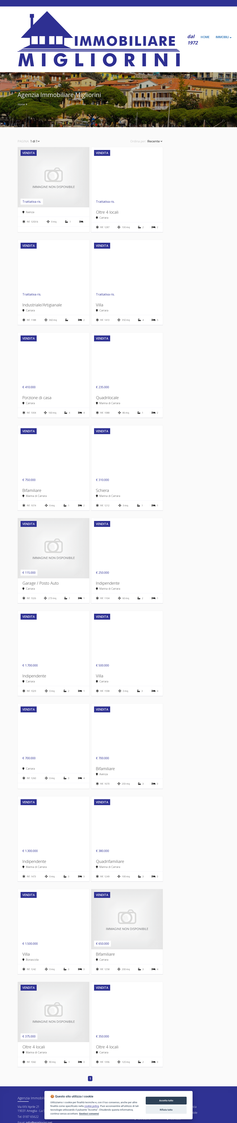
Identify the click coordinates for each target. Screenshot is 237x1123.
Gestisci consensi (89, 1113)
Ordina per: (138, 141)
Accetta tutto (166, 1100)
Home (21, 104)
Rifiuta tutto (166, 1109)
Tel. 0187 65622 (28, 1117)
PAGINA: (23, 141)
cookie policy (91, 1105)
